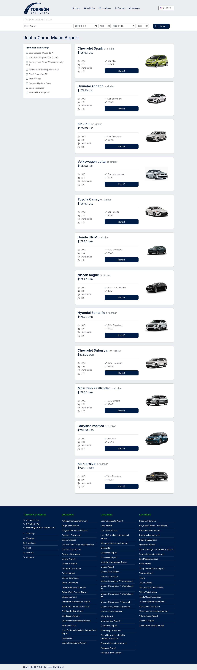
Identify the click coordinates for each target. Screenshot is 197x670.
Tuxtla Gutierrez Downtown (151, 601)
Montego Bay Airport (110, 620)
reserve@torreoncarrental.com (39, 527)
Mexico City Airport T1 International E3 (117, 595)
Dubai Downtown (70, 582)
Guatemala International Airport (76, 620)
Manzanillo (105, 547)
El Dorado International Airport (76, 606)
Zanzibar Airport (146, 620)
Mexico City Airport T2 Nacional (115, 606)
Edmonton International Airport (76, 601)
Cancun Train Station (71, 549)
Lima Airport (106, 525)
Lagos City (67, 638)
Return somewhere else (39, 20)
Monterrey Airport (109, 625)
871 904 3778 (31, 520)
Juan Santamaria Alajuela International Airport (79, 631)
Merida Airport (107, 566)
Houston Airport (69, 625)
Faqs (27, 547)
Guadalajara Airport (70, 615)
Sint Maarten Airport (148, 558)
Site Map (29, 533)
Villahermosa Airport (148, 615)
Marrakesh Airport (109, 557)
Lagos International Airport (74, 642)
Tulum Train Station (148, 592)
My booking (134, 8)
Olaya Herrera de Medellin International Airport (113, 636)
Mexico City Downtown (111, 611)
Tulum (142, 577)
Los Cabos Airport (109, 530)
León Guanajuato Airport (112, 520)
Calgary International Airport (75, 530)
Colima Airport (68, 558)
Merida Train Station (110, 571)
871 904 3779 (31, 523)
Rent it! (121, 70)
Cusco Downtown (70, 577)
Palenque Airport (108, 647)
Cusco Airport (68, 573)
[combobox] (48, 26)
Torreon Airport (146, 573)
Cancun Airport (69, 539)
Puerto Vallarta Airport (149, 535)
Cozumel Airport (69, 563)
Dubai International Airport (74, 587)
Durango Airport (69, 596)
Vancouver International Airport (153, 611)
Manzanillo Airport (109, 552)
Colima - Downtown (71, 554)
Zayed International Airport (151, 625)
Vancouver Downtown (149, 606)
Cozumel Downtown (71, 568)
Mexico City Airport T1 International (117, 581)
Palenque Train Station (111, 652)
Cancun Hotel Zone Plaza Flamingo (78, 544)
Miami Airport (107, 616)
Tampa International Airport (151, 568)
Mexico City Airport (110, 576)
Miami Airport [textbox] (30, 26)
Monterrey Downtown (111, 630)
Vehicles (89, 8)
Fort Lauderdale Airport (72, 611)
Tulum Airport (145, 582)
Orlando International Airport (113, 643)
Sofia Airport (145, 563)
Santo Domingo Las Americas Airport (156, 549)
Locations (104, 8)
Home (75, 8)
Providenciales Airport (149, 530)
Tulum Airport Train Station (151, 587)
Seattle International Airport (151, 554)
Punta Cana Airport (148, 539)
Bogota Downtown (70, 525)
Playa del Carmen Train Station (153, 525)
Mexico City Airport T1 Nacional (115, 601)
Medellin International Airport (114, 562)
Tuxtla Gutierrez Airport (150, 596)
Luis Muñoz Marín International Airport (115, 536)
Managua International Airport (114, 543)
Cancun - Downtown (71, 535)
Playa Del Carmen (147, 520)
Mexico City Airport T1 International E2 (117, 587)
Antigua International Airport (74, 520)
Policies (28, 552)
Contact (119, 8)
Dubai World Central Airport (74, 592)
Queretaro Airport (147, 544)
